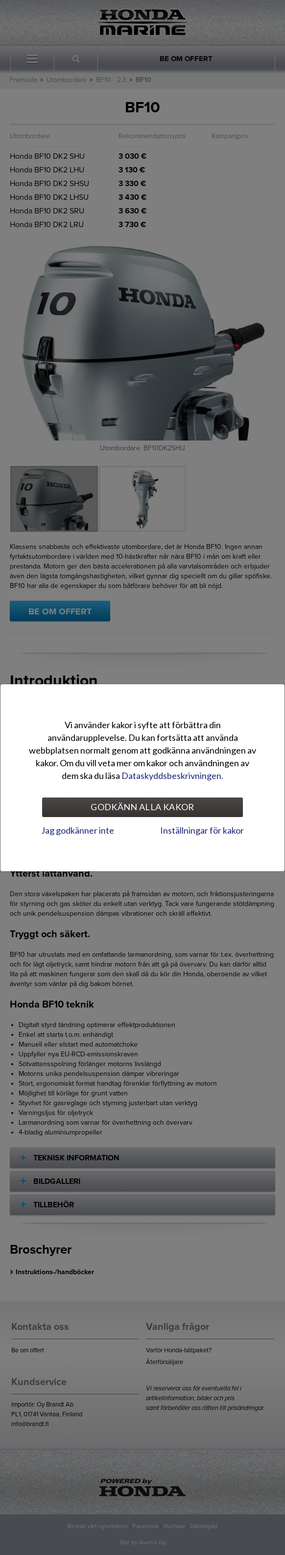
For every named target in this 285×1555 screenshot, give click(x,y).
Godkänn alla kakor (142, 806)
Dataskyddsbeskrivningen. (172, 775)
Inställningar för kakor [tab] (202, 830)
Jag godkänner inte (77, 830)
